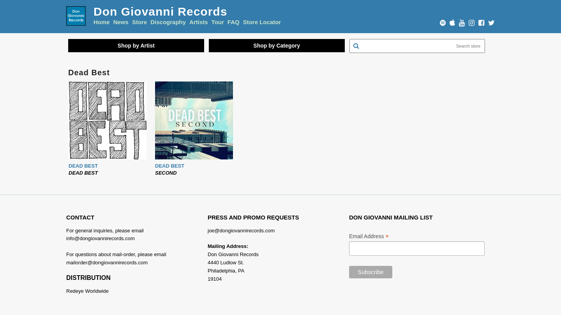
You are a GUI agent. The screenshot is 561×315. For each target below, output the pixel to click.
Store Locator (262, 22)
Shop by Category (276, 45)
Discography (168, 22)
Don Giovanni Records (160, 11)
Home (102, 22)
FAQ (234, 22)
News (121, 22)
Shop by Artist (136, 45)
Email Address (369, 236)
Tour (218, 22)
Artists (198, 22)
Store (139, 22)
